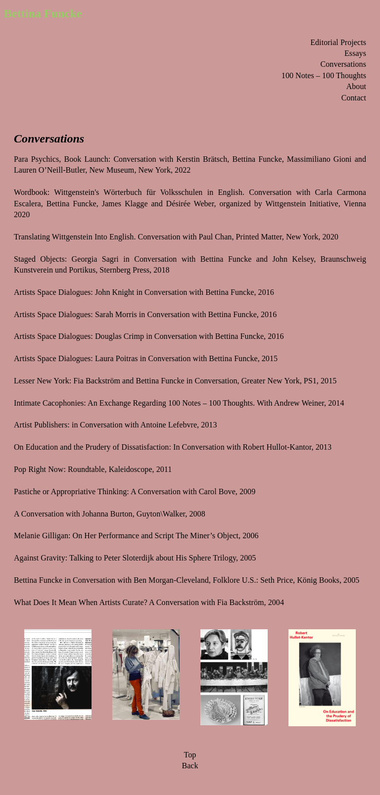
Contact (353, 98)
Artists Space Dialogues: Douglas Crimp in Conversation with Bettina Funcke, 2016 (149, 336)
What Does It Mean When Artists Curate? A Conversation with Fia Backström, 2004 (149, 602)
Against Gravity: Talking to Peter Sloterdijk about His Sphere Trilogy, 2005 (135, 558)
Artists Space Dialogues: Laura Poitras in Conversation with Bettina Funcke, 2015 (146, 358)
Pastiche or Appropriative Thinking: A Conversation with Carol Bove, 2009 (134, 491)
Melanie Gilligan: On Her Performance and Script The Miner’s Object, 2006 (136, 535)
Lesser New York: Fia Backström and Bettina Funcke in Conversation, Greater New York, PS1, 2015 (175, 380)
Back (190, 765)
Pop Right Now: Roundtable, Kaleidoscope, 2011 (93, 469)
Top (190, 754)
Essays (355, 53)
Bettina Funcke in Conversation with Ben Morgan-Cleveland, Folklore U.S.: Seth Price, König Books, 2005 (186, 580)
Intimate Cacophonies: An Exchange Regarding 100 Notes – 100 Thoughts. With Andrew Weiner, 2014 (179, 403)
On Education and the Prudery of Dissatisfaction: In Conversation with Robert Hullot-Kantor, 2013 (173, 447)
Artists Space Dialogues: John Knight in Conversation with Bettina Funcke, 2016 (144, 292)
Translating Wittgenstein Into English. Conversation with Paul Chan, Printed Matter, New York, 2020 (176, 237)
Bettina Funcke (43, 13)
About (356, 86)
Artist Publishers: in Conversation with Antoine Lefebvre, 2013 (115, 425)
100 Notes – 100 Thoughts (324, 75)
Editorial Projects (338, 42)
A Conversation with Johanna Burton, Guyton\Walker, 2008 (109, 514)
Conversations (343, 64)
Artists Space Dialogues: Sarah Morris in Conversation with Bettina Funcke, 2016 (145, 314)
